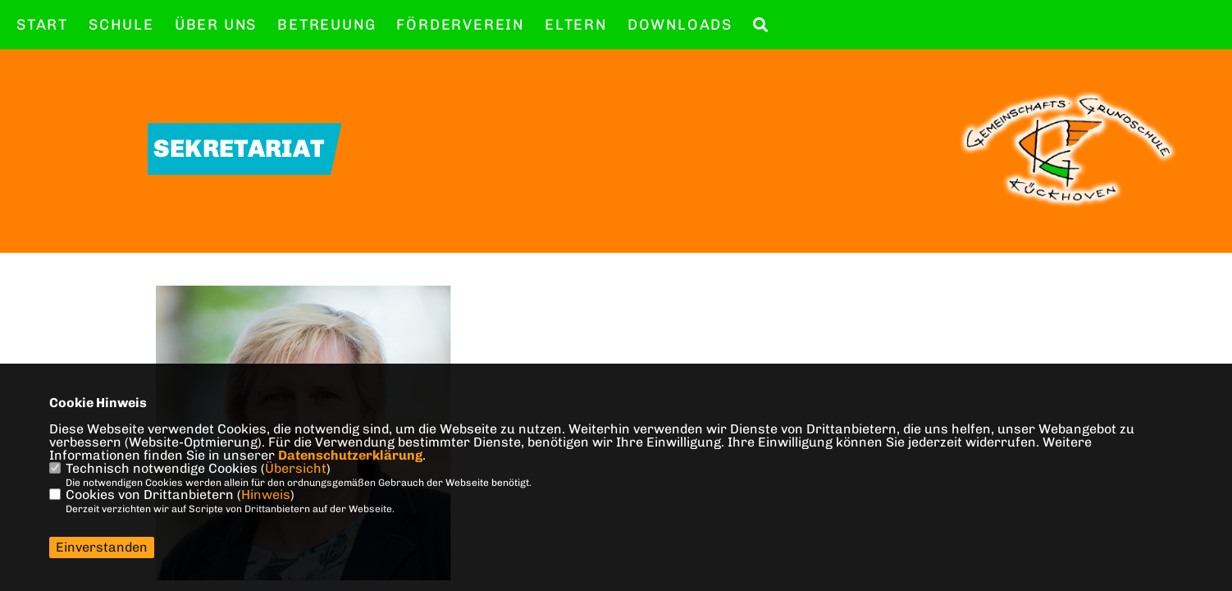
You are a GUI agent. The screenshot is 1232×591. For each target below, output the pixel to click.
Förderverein (460, 24)
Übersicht (295, 468)
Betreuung (326, 24)
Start (42, 24)
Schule (121, 24)
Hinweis (265, 494)
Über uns (216, 24)
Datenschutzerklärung (350, 455)
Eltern (576, 24)
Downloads (679, 24)
